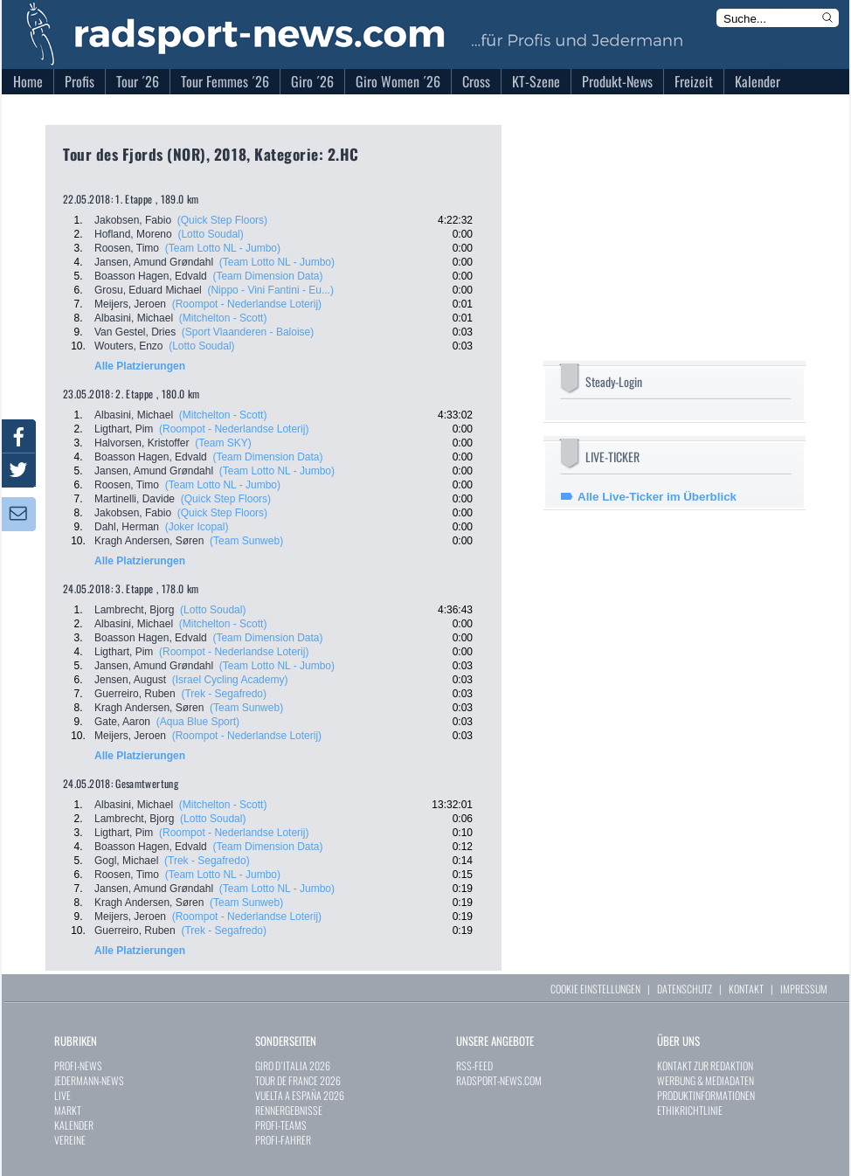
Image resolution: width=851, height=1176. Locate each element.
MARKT (67, 1110)
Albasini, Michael (133, 318)
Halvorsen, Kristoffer (142, 443)
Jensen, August (130, 680)
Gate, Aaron (122, 722)
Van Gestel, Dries (135, 332)
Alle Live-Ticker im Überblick (657, 496)
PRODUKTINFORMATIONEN (706, 1095)
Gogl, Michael (126, 860)
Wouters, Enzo (128, 346)
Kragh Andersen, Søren (149, 541)
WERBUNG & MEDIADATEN (705, 1080)
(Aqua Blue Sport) (197, 722)
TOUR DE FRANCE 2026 (298, 1080)
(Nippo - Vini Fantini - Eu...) (270, 290)
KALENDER (73, 1124)
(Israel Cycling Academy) (230, 680)
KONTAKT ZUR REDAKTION (705, 1065)
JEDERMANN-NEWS (89, 1080)
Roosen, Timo (126, 248)
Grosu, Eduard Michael (148, 290)
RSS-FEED (474, 1065)
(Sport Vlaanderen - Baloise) (248, 332)
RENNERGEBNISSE (288, 1110)
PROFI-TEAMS (281, 1124)
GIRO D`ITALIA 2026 (292, 1065)
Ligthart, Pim (123, 429)
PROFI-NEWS (78, 1065)
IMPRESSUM (803, 988)
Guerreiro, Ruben (135, 694)
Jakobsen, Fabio (132, 220)
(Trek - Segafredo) (223, 694)
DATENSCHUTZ (684, 988)
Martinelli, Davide (134, 499)
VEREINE (70, 1139)
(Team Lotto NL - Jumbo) (222, 248)
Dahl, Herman (126, 527)
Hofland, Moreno (133, 234)
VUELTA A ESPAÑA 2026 (299, 1095)
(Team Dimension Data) (267, 276)
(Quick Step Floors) (222, 220)
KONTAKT (746, 988)
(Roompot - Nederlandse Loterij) (247, 304)
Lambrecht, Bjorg (134, 610)
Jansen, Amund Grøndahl (153, 262)
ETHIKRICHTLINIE (690, 1110)
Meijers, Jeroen (130, 304)
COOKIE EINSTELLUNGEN (595, 988)
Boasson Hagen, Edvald (150, 276)
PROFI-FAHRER (283, 1139)
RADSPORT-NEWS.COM (499, 1080)
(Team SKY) (223, 443)
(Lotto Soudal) (210, 234)
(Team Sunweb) (246, 541)
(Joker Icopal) (197, 527)
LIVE (62, 1095)
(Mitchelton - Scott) (223, 318)
